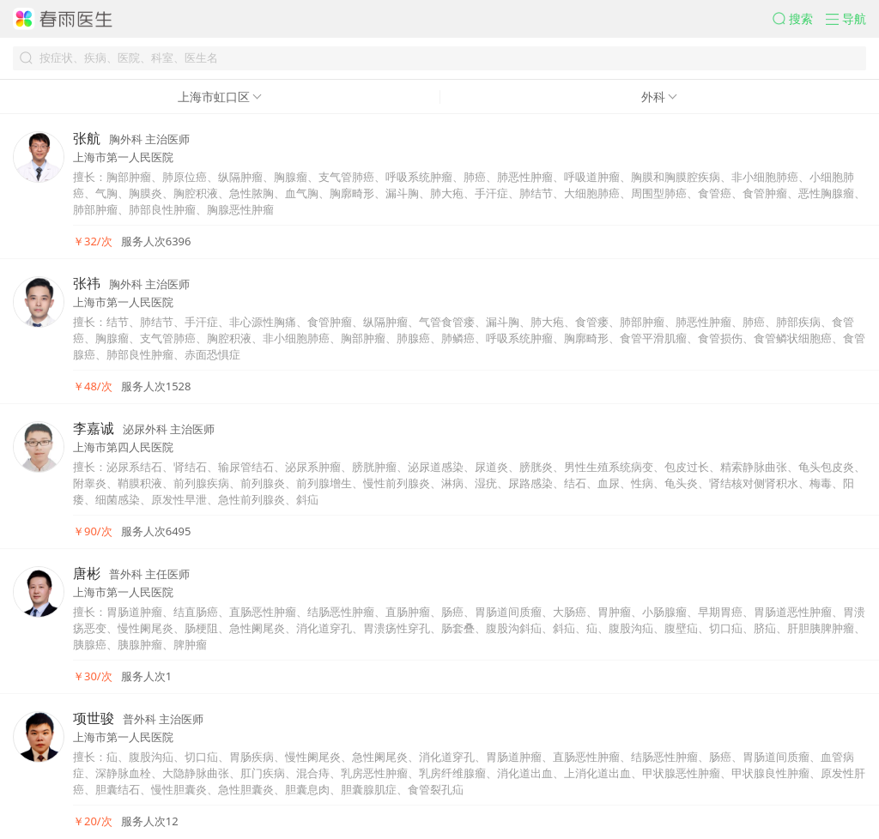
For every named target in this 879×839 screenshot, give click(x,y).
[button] (799, 18)
